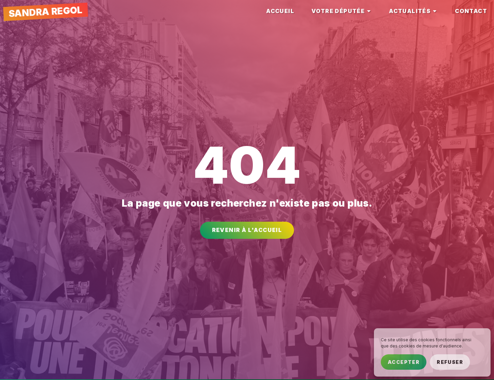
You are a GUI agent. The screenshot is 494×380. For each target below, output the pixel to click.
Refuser (450, 362)
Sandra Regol (45, 11)
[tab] (280, 11)
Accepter (404, 362)
